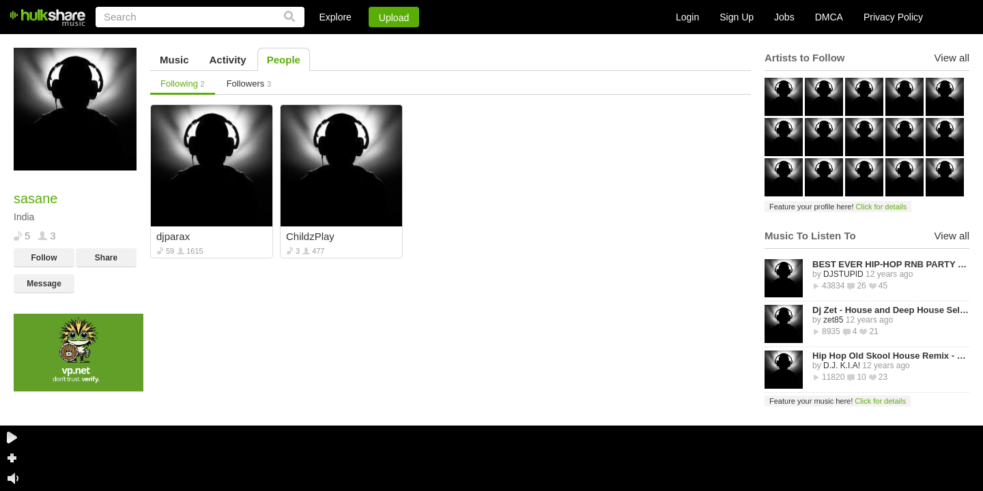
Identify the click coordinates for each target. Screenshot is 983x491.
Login (687, 17)
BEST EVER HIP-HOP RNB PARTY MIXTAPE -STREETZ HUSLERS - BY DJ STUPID (890, 264)
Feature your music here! (837, 401)
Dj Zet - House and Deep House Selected (890, 310)
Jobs (784, 17)
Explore (335, 17)
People (283, 59)
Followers (249, 83)
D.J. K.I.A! (841, 365)
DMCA (829, 17)
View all (952, 57)
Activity (228, 59)
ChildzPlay (310, 236)
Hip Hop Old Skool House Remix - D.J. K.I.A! (890, 356)
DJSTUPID (843, 274)
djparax (173, 236)
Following (182, 83)
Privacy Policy (893, 17)
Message (44, 283)
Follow (44, 258)
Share (106, 258)
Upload (394, 17)
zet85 (833, 320)
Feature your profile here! (838, 207)
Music (174, 59)
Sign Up (737, 17)
